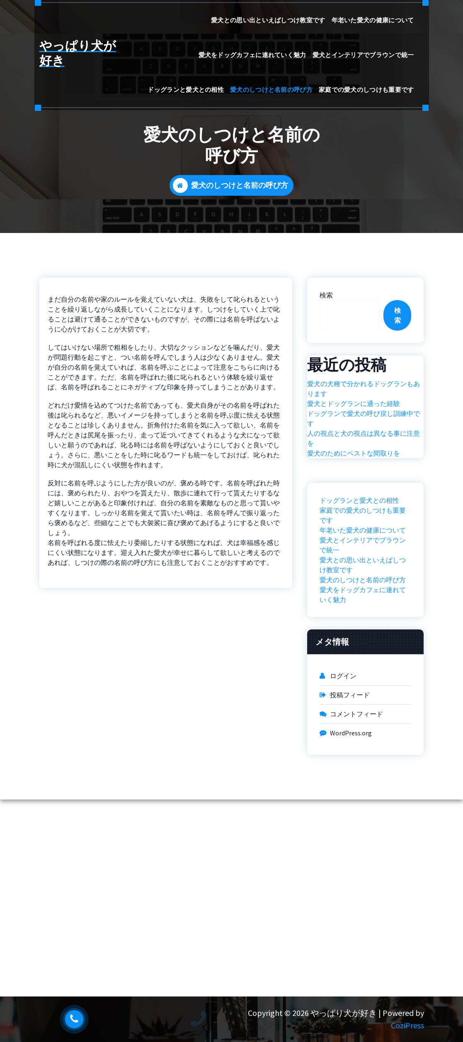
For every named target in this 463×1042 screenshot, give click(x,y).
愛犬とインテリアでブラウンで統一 (363, 55)
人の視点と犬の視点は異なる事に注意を (363, 438)
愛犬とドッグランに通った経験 (353, 403)
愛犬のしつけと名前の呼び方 (271, 90)
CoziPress (407, 1025)
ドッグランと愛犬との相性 (186, 90)
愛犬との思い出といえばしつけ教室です (268, 20)
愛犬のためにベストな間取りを (353, 453)
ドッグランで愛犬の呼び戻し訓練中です (363, 418)
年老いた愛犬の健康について (373, 20)
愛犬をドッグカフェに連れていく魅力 (252, 55)
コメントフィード (356, 714)
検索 (326, 295)
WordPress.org (351, 733)
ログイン (343, 676)
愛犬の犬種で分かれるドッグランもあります (363, 388)
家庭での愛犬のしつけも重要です (366, 90)
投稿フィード (350, 695)
